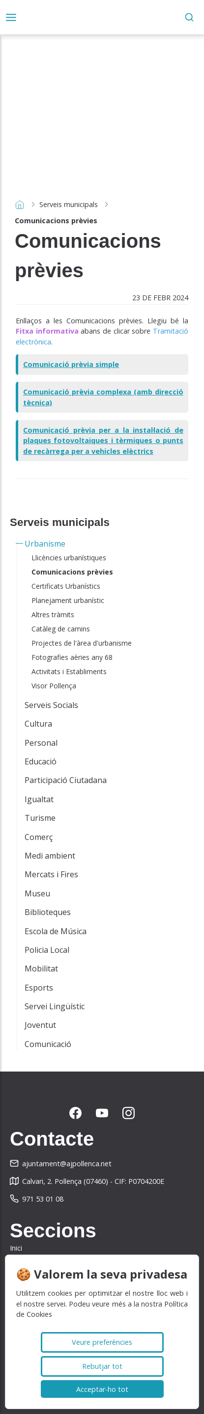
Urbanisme (45, 543)
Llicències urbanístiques (68, 557)
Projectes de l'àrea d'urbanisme (81, 643)
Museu (37, 893)
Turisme (40, 817)
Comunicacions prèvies (72, 571)
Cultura (38, 723)
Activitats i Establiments (69, 671)
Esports (39, 987)
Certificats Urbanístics (65, 586)
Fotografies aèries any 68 (72, 657)
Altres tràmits (52, 614)
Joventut (40, 1025)
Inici (16, 1248)
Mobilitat (41, 968)
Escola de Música (56, 931)
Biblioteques (48, 912)
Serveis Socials (51, 705)
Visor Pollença (53, 685)
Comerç (39, 837)
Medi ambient (50, 855)
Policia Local (47, 949)
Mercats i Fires (51, 874)
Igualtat (39, 799)
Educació (41, 761)
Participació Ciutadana (66, 780)
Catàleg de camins (60, 628)
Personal (41, 742)
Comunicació (48, 1044)
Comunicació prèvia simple (71, 364)
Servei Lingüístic (55, 1006)
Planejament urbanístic (67, 600)
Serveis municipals (68, 204)
